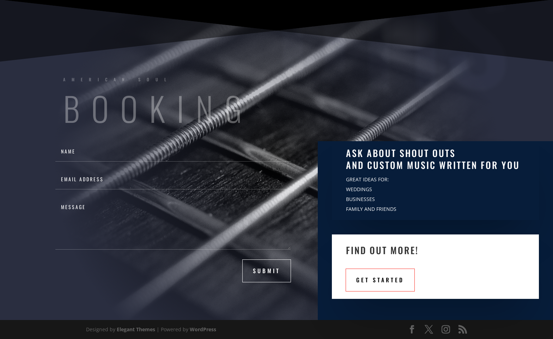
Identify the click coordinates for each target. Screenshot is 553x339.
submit (266, 270)
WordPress (203, 329)
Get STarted (380, 280)
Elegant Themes (136, 329)
